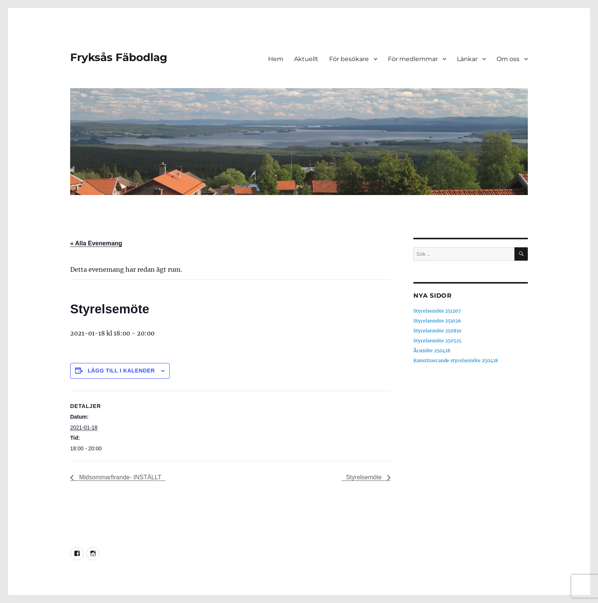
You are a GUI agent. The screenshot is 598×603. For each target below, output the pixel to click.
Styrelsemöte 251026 (437, 321)
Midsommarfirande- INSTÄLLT (119, 477)
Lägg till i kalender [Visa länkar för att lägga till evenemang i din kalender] (121, 371)
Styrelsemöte (364, 477)
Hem (275, 59)
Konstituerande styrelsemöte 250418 (455, 360)
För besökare (349, 59)
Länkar (467, 59)
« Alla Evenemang (96, 243)
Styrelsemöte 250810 (437, 331)
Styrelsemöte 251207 (437, 311)
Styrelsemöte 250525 (437, 340)
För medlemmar (413, 59)
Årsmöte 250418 (431, 350)
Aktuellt (306, 59)
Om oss (508, 59)
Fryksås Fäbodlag (118, 57)
